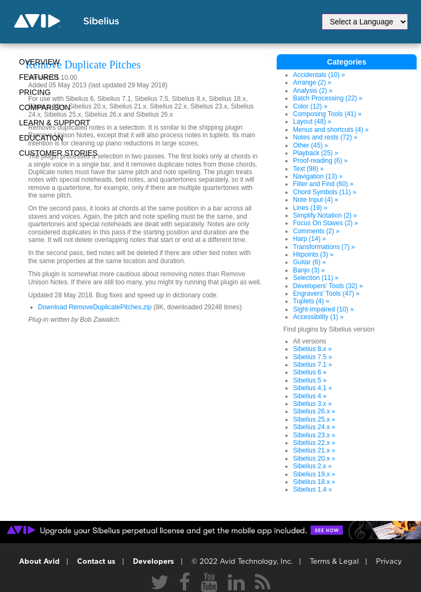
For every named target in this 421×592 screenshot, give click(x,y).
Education (41, 137)
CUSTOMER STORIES (58, 153)
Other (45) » (310, 145)
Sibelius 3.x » (312, 404)
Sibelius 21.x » (314, 450)
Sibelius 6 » (310, 372)
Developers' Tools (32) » (328, 286)
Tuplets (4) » (311, 301)
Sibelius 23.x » (314, 435)
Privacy (389, 561)
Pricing (34, 92)
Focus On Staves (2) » (325, 223)
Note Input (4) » (315, 199)
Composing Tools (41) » (327, 114)
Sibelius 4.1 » (312, 388)
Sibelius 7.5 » (312, 357)
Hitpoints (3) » (313, 254)
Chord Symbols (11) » (324, 192)
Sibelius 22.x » (314, 443)
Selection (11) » (316, 278)
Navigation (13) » (317, 176)
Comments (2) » (316, 231)
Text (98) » (308, 169)
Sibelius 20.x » (314, 458)
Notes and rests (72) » (325, 137)
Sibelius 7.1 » (312, 364)
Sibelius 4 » (310, 396)
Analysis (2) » (313, 90)
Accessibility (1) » (318, 317)
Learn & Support (54, 122)
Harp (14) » (309, 239)
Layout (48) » (312, 121)
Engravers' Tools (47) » (326, 293)
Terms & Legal (334, 561)
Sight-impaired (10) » (323, 309)
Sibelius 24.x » (314, 427)
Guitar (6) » (309, 262)
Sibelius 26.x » (314, 411)
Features (39, 77)
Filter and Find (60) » (323, 184)
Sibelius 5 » (310, 380)
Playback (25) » (315, 153)
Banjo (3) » (309, 270)
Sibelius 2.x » (312, 466)
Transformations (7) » (324, 247)
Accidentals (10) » (319, 75)
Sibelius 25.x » (314, 419)
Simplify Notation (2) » (325, 215)
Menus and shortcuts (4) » (330, 129)
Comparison (45, 107)
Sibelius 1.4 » (312, 489)
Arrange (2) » (312, 82)
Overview (39, 62)
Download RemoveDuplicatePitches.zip (94, 307)
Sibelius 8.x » (312, 349)
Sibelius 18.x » (314, 482)
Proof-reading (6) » (320, 160)
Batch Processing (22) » (327, 98)
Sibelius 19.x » (314, 474)
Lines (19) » (310, 208)
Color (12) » (310, 106)
